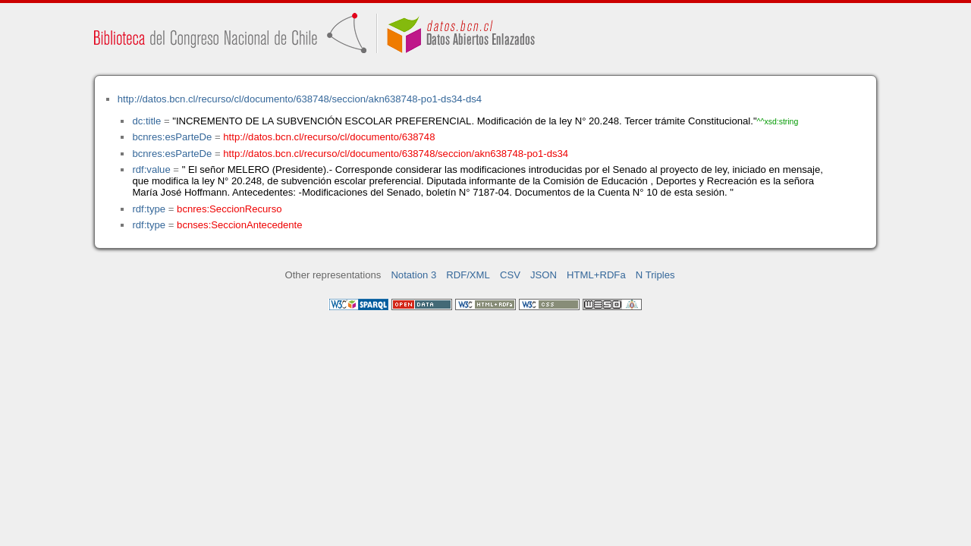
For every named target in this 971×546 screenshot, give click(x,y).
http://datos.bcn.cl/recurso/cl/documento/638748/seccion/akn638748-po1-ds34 (395, 153)
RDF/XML (468, 275)
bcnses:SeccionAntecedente (239, 225)
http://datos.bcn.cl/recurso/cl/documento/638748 (329, 137)
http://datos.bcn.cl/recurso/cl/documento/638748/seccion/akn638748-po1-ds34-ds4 (300, 99)
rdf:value (151, 169)
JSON (543, 275)
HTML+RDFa (596, 275)
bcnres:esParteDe (172, 137)
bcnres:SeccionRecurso (229, 209)
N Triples (655, 275)
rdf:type (148, 209)
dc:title (146, 121)
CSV (510, 275)
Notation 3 (413, 275)
